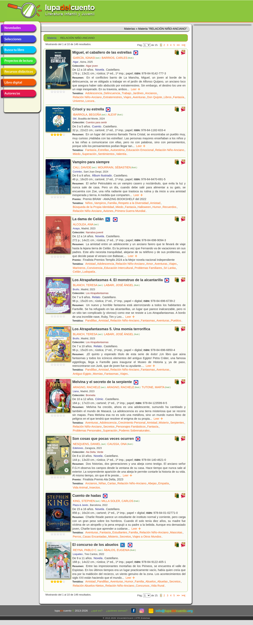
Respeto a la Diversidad (133, 203)
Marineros (79, 267)
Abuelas (162, 581)
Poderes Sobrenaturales (134, 430)
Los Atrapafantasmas (97, 293)
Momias (98, 373)
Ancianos (151, 93)
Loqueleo (78, 554)
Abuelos (150, 581)
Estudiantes (119, 532)
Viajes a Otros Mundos (146, 536)
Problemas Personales (87, 430)
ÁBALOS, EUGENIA (120, 550)
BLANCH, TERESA (88, 285)
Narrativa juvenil (94, 232)
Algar (75, 62)
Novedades (18, 28)
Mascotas (176, 532)
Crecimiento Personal (131, 422)
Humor (156, 207)
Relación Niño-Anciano (87, 97)
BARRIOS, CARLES (118, 57)
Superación (89, 154)
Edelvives (78, 448)
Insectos (94, 487)
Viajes (127, 97)
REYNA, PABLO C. (88, 550)
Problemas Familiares (148, 267)
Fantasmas (148, 320)
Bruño (76, 289)
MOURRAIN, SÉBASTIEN (117, 167)
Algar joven (92, 65)
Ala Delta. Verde (94, 452)
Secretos (108, 426)
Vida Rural (157, 585)
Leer (136, 89)
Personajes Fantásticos (131, 426)
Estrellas (103, 150)
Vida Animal (80, 487)
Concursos (142, 585)
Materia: (52, 37)
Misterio (164, 422)
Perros (77, 536)
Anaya (76, 228)
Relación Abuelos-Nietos (88, 585)
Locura (90, 100)
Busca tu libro (18, 50)
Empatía (163, 483)
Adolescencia (93, 93)
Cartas (112, 483)
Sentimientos (106, 154)
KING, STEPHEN (86, 501)
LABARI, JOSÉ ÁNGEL (122, 285)
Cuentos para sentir (96, 122)
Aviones (108, 210)
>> (178, 45)
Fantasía (178, 97)
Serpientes (177, 422)
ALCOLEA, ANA (86, 224)
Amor (149, 263)
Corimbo (77, 171)
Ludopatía (88, 271)
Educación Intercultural (118, 267)
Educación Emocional (140, 150)
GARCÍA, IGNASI (86, 57)
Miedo (76, 154)
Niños (89, 203)
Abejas (152, 483)
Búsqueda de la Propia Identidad (93, 207)
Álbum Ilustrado (102, 175)
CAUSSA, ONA (120, 444)
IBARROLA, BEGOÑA (90, 114)
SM (74, 118)
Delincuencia (112, 93)
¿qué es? (97, 610)
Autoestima (117, 150)
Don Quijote (154, 97)
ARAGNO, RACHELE (89, 387)
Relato (96, 297)
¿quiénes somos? (116, 610)
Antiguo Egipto (82, 373)
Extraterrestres (112, 97)
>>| (183, 45)
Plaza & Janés (80, 505)
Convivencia (94, 267)
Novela (99, 69)
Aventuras (139, 97)
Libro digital (18, 83)
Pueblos (176, 320)
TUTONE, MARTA (156, 387)
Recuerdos (169, 207)
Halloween (144, 207)
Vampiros (100, 203)
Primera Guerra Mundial (130, 210)
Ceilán (77, 271)
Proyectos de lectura (18, 61)
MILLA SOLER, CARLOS (121, 501)
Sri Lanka (170, 267)
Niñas (102, 483)
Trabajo (126, 93)
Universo (78, 100)
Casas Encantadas (95, 536)
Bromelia (90, 395)
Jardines (138, 93)
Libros (167, 97)
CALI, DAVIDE (85, 167)
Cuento (96, 126)
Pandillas (91, 320)
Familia (112, 203)
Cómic (99, 399)
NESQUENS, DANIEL (89, 444)
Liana (76, 391)
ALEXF (115, 114)
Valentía (121, 154)
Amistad (155, 203)
